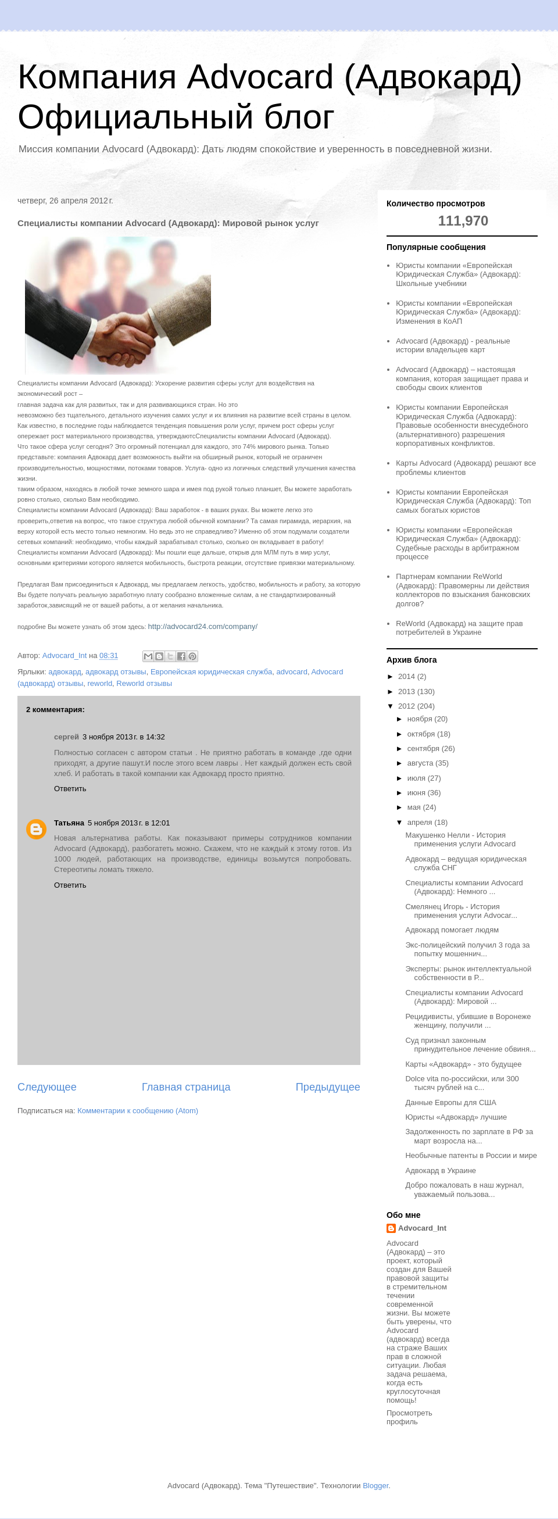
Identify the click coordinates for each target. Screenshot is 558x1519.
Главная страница (186, 1087)
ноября (421, 718)
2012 (407, 706)
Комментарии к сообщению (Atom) (137, 1110)
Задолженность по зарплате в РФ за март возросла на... (469, 1136)
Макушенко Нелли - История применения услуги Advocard (460, 840)
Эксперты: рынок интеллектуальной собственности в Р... (468, 973)
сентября (424, 748)
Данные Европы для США (450, 1102)
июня (417, 792)
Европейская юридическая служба (211, 671)
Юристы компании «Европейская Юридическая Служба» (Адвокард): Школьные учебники (458, 274)
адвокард (64, 671)
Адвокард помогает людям (452, 929)
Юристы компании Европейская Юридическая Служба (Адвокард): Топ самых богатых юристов (463, 501)
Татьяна (69, 823)
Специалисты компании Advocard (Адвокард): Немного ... (464, 887)
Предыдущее (328, 1087)
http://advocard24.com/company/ (203, 626)
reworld (99, 683)
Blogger (375, 1485)
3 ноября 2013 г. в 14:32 (124, 736)
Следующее (47, 1087)
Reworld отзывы (144, 683)
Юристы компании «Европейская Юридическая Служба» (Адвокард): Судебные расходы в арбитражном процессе (458, 544)
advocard (291, 671)
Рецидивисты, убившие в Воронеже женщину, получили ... (468, 1021)
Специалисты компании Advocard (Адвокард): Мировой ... (464, 997)
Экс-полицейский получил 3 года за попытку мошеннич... (467, 950)
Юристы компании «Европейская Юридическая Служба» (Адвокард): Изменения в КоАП (458, 312)
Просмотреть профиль (409, 1417)
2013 (407, 691)
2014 (407, 676)
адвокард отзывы (115, 671)
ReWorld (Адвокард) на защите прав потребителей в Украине (459, 628)
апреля (421, 822)
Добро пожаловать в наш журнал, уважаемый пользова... (464, 1190)
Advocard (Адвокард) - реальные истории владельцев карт (453, 346)
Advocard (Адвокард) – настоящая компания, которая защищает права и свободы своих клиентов (462, 378)
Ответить (70, 788)
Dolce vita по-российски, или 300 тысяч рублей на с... (461, 1083)
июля (417, 778)
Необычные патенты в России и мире (470, 1155)
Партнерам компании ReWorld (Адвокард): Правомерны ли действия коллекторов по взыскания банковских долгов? (463, 590)
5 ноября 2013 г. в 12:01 (129, 823)
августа (421, 763)
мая (415, 807)
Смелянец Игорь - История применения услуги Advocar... (461, 911)
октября (422, 734)
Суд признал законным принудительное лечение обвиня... (470, 1045)
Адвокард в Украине (440, 1170)
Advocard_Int (422, 1228)
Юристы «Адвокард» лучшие (456, 1117)
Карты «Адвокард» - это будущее (463, 1064)
